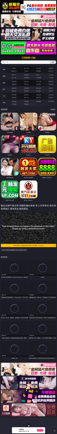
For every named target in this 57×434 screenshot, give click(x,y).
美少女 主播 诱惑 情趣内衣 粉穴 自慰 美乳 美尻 (14, 250)
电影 (4, 83)
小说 (4, 96)
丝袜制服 (26, 77)
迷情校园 (14, 97)
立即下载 (40, 430)
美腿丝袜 (14, 91)
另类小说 (26, 97)
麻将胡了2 (14, 71)
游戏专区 (51, 68)
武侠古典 (51, 94)
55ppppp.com (28, 58)
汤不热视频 (51, 101)
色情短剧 (26, 104)
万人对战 (38, 68)
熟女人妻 (14, 77)
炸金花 (26, 71)
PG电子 (14, 68)
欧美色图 (38, 88)
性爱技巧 (51, 97)
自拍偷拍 (26, 75)
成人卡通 (38, 81)
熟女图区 (38, 91)
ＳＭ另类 (51, 77)
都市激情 (14, 94)
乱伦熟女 (38, 84)
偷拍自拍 (26, 81)
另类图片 (51, 91)
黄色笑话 (38, 97)
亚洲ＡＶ (14, 75)
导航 (4, 102)
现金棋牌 (38, 71)
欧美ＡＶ (38, 75)
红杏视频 (14, 104)
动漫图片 (51, 88)
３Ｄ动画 (51, 75)
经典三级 (26, 84)
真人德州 (26, 68)
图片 (4, 89)
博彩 (4, 69)
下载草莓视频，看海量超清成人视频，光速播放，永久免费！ (34, 245)
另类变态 (51, 84)
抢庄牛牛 (51, 71)
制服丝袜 (14, 84)
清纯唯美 (26, 91)
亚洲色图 (26, 88)
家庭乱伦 (26, 94)
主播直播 (38, 77)
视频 (4, 76)
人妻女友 (38, 94)
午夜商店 (26, 101)
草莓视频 (38, 101)
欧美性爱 (51, 81)
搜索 (53, 62)
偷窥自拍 (14, 88)
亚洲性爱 (14, 81)
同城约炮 (14, 101)
